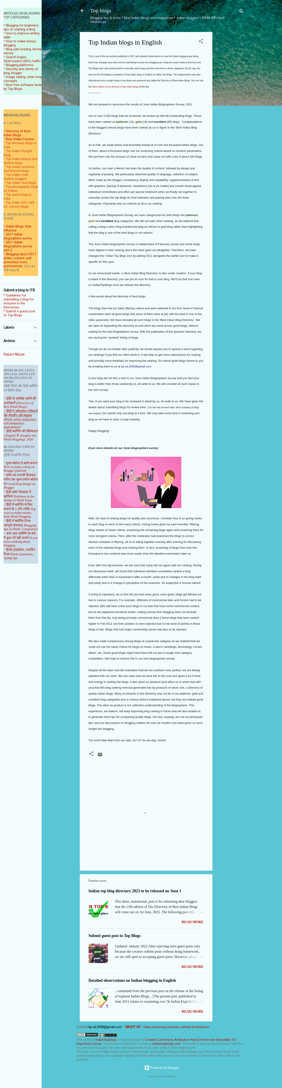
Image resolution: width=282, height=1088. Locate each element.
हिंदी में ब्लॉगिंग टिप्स (18, 521)
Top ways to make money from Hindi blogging (20, 512)
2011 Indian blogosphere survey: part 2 (18, 246)
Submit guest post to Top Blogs (115, 935)
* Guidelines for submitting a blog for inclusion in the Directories (19, 301)
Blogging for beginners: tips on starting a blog (21, 27)
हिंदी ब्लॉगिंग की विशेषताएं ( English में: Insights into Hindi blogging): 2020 (20, 435)
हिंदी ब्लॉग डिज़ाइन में (18, 492)
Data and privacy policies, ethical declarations (176, 1027)
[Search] (241, 12)
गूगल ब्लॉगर (18, 463)
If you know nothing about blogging (20, 541)
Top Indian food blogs (21, 183)
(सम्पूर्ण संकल (12, 525)
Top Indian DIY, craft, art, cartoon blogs (19, 205)
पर (5, 484)
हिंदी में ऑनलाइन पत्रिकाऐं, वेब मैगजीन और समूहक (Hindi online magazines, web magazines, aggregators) (21, 418)
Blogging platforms (19, 65)
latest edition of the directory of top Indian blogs (115, 87)
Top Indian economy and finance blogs (19, 169)
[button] (201, 42)
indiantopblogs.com (166, 1044)
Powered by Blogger (161, 1068)
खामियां (8, 496)
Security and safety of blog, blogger (21, 71)
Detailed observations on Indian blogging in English (132, 980)
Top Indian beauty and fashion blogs (20, 161)
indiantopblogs (106, 1040)
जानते (25, 538)
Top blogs (100, 10)
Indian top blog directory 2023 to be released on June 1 (135, 891)
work (86, 1040)
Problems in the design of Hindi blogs (19, 498)
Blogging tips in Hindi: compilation (21, 527)
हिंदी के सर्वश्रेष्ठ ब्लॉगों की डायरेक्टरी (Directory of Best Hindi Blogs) (20, 402)
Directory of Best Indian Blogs (17, 133)
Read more (192, 922)
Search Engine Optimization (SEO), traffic (22, 59)
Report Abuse (14, 354)
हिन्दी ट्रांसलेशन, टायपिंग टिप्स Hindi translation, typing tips (19, 554)
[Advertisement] (230, 98)
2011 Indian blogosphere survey (18, 236)
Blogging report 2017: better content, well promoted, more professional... (20, 260)
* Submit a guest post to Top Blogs (19, 313)
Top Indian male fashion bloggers (16, 177)
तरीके (26, 509)
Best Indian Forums (20, 139)
